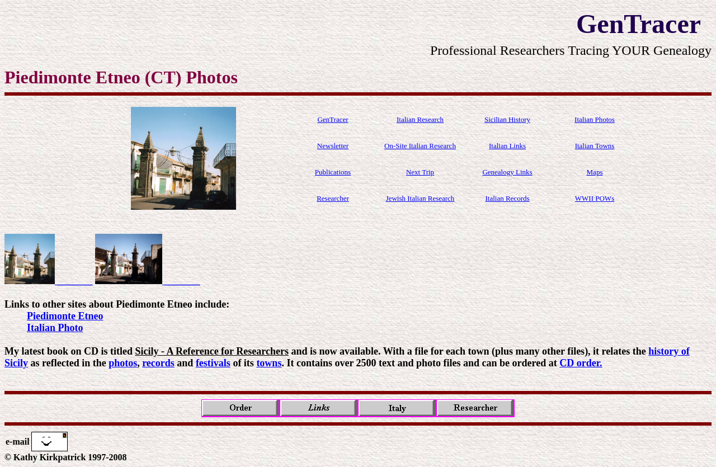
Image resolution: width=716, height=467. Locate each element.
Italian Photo (55, 327)
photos (123, 363)
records (158, 363)
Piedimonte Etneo (65, 316)
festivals (213, 363)
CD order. (580, 363)
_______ (48, 280)
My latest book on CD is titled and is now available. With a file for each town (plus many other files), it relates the (326, 351)
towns (268, 363)
